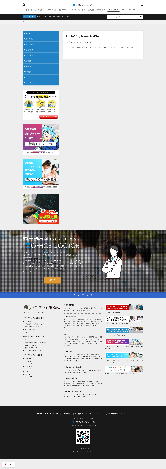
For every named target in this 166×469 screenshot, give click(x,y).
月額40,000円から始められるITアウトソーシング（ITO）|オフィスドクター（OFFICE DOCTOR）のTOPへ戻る (103, 47)
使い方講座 (63, 10)
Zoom (39, 16)
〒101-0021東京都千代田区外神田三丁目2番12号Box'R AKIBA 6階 (35, 342)
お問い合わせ (114, 10)
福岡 (67, 16)
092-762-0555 (33, 329)
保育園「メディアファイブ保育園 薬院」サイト (119, 373)
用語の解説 (38, 10)
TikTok (27, 371)
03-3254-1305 (33, 348)
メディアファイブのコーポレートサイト (35, 312)
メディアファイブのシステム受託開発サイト (118, 323)
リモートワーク (47, 16)
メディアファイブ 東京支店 (33, 336)
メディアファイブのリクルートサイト (117, 312)
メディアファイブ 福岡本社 (33, 318)
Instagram (28, 363)
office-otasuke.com (83, 448)
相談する (52, 280)
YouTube (28, 369)
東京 (63, 16)
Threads (28, 361)
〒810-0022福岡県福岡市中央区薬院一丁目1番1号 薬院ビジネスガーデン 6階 (36, 324)
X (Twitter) (28, 358)
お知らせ (29, 10)
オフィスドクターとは (77, 10)
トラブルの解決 (50, 10)
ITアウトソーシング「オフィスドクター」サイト (119, 335)
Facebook (28, 366)
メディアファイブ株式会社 (87, 425)
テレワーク (57, 16)
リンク (27, 77)
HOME (26, 22)
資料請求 (91, 10)
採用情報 (101, 10)
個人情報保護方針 (111, 414)
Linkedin (28, 374)
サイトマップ (29, 83)
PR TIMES (28, 377)
